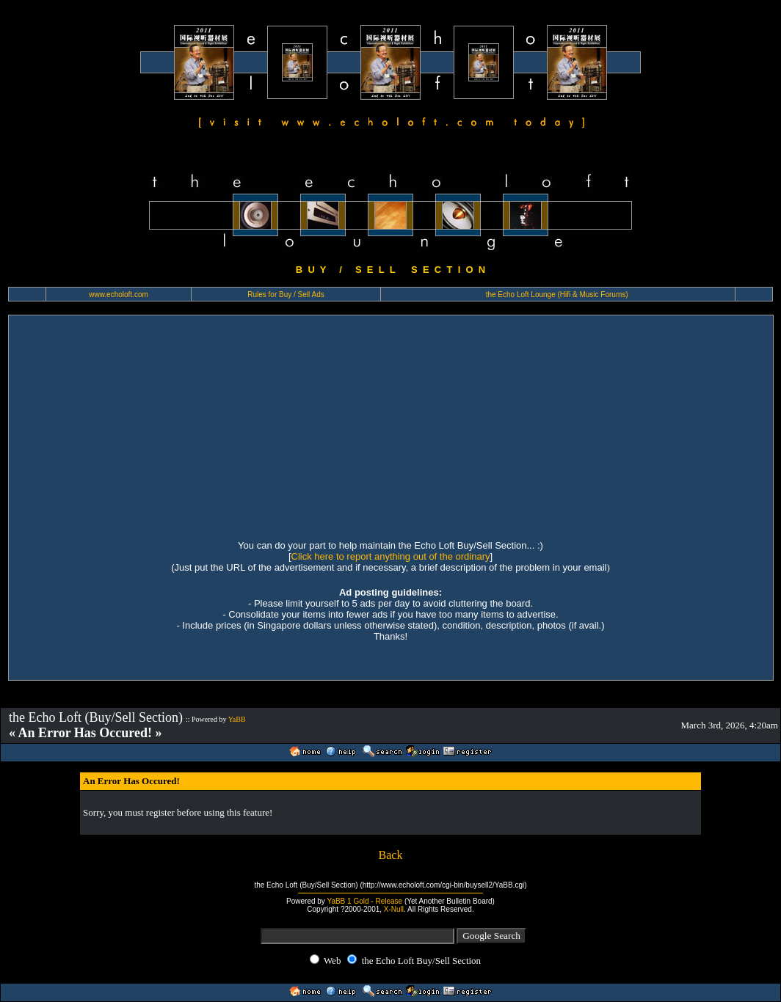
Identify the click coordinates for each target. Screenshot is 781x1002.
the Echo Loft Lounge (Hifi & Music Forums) (557, 294)
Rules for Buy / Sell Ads (285, 294)
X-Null (394, 909)
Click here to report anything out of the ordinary (390, 556)
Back (391, 855)
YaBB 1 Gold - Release (364, 901)
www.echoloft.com (118, 294)
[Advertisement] (391, 425)
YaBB (237, 719)
